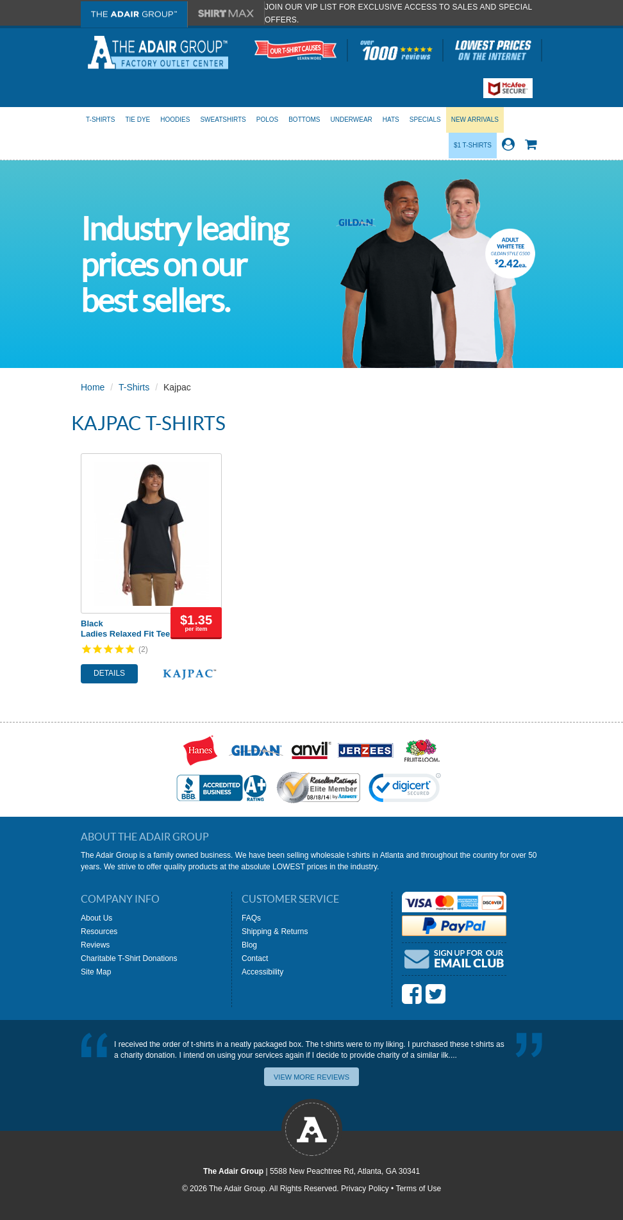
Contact (255, 958)
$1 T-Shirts (473, 145)
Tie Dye (137, 119)
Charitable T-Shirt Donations (129, 958)
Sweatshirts (222, 119)
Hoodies (175, 119)
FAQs (251, 918)
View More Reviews (311, 1077)
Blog (249, 944)
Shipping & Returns (275, 931)
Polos (267, 119)
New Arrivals (475, 119)
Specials (425, 119)
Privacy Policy (365, 1188)
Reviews (95, 944)
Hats (391, 119)
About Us (96, 918)
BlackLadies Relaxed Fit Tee (125, 629)
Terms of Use (418, 1188)
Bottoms (304, 119)
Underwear (351, 119)
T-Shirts (100, 119)
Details (109, 673)
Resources (99, 931)
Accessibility (262, 971)
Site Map (96, 971)
